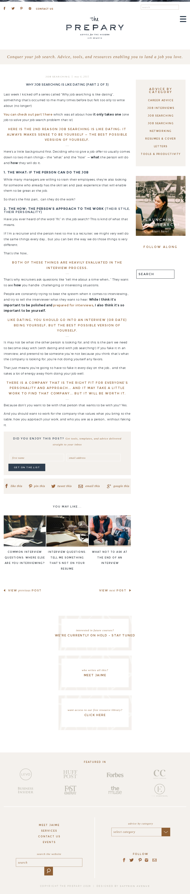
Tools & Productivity (161, 154)
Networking (161, 131)
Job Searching (58, 76)
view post (25, 590)
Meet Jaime (49, 825)
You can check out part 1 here (28, 114)
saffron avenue (135, 886)
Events (49, 842)
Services (49, 830)
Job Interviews (160, 108)
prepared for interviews (73, 305)
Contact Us (49, 836)
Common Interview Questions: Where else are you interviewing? (25, 557)
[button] (182, 8)
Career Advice (161, 100)
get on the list (27, 467)
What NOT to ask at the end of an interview (109, 557)
